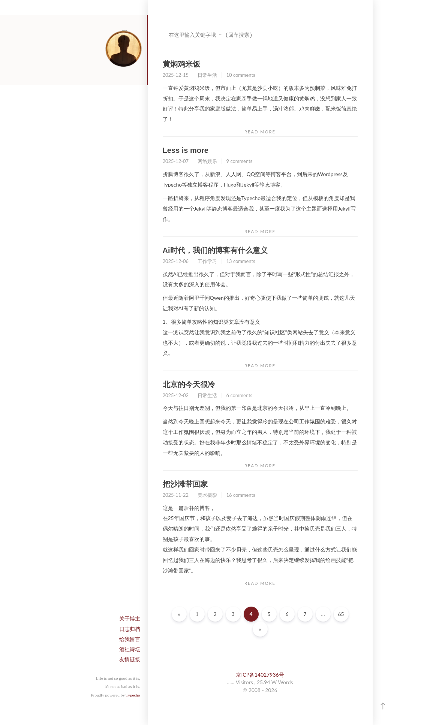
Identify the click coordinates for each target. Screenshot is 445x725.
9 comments (239, 161)
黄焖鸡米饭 (181, 64)
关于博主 (129, 618)
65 (341, 614)
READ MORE (260, 131)
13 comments (240, 261)
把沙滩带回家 (185, 484)
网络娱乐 (207, 161)
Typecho (133, 695)
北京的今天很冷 (189, 384)
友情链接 (129, 659)
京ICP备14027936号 (260, 674)
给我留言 (129, 639)
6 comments (239, 395)
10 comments (240, 75)
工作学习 (207, 261)
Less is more (185, 150)
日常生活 (207, 75)
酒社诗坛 (129, 649)
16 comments (240, 495)
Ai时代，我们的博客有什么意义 (215, 250)
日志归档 (129, 629)
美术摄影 (207, 495)
